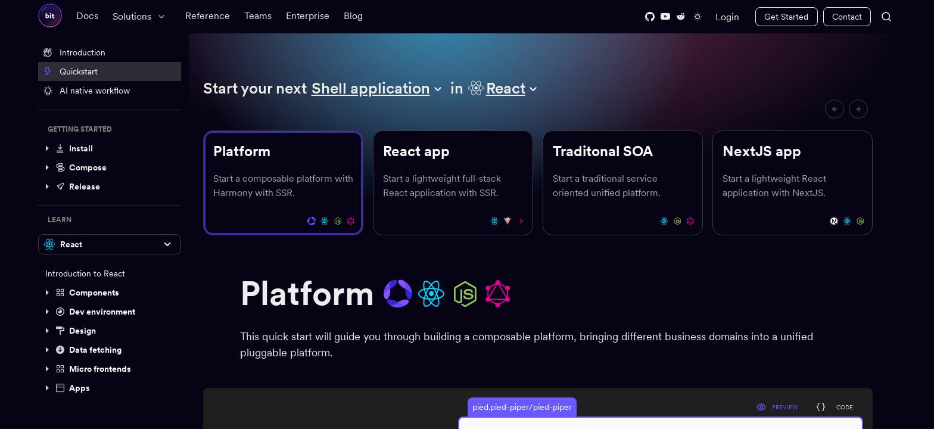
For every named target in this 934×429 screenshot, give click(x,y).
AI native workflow (86, 90)
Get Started (786, 16)
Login (727, 17)
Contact (847, 16)
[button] (109, 148)
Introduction (74, 52)
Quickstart (70, 71)
